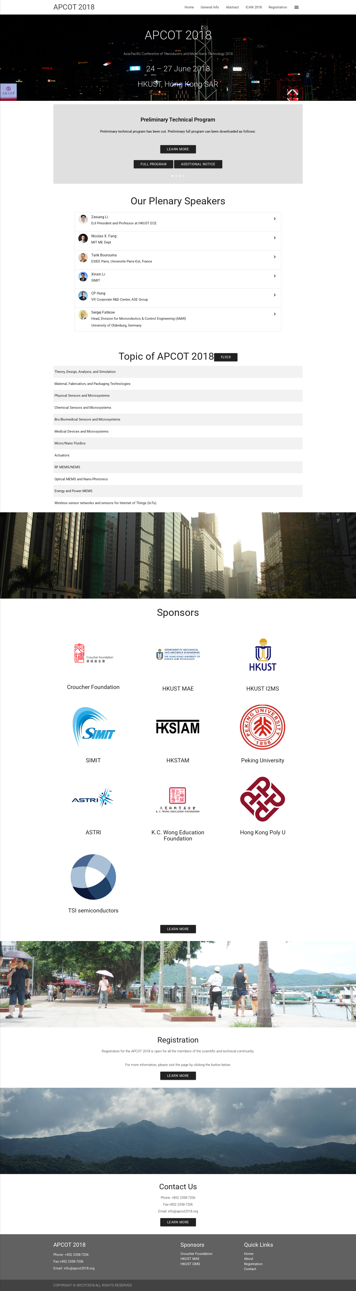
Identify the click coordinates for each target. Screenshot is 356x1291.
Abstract (232, 7)
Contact (250, 1269)
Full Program (153, 164)
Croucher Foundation (196, 1254)
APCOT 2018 (74, 7)
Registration (278, 7)
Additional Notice (198, 164)
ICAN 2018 (254, 7)
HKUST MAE (190, 1259)
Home (189, 7)
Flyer (226, 357)
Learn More (178, 149)
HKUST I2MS (190, 1264)
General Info (210, 7)
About (248, 1259)
